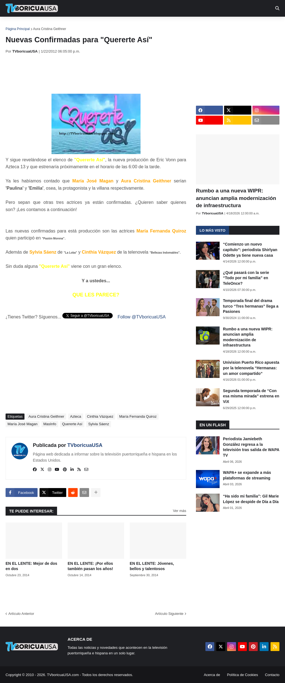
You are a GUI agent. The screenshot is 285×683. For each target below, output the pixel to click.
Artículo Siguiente (169, 614)
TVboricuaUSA (84, 445)
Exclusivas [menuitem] (181, 25)
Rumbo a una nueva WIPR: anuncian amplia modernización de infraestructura (236, 198)
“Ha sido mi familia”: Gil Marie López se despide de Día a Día (251, 499)
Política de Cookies (242, 675)
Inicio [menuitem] (16, 25)
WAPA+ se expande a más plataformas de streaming (247, 475)
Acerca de (212, 675)
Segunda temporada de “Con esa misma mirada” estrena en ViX (251, 396)
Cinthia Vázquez (100, 416)
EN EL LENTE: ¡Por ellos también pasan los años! (90, 566)
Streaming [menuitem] (149, 25)
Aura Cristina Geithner (49, 29)
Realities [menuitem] (95, 25)
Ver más (179, 511)
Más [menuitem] (229, 25)
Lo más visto (212, 230)
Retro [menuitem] (209, 25)
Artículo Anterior (21, 614)
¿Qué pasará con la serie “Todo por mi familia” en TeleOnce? (246, 278)
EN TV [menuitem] (66, 25)
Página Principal (18, 29)
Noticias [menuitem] (39, 25)
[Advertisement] (107, 73)
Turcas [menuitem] (121, 25)
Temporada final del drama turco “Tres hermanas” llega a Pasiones (250, 306)
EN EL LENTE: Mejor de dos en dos (31, 566)
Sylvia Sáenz (98, 424)
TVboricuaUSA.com (63, 675)
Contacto (272, 675)
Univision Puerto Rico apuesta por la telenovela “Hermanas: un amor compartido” (251, 367)
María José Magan (23, 424)
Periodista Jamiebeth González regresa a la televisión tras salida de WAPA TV (251, 447)
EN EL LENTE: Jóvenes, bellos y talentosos (152, 566)
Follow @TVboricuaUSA (141, 317)
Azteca (75, 416)
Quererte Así (72, 424)
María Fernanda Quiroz (137, 416)
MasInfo (49, 424)
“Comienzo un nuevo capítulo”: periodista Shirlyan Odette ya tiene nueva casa (250, 249)
